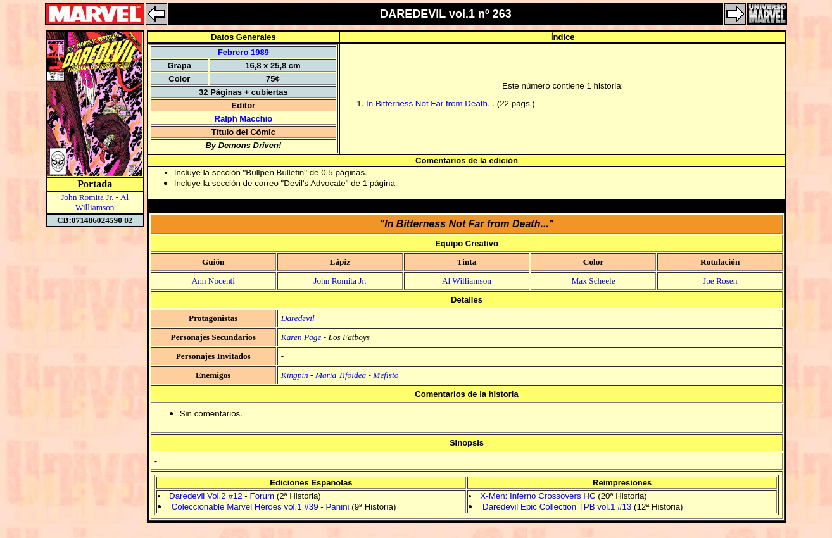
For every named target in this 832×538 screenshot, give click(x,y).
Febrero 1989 (243, 52)
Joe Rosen (720, 280)
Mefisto (385, 375)
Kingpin (294, 375)
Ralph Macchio (244, 118)
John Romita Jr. (87, 197)
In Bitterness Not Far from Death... (430, 103)
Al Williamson (102, 202)
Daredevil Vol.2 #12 (206, 496)
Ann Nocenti (213, 280)
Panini (337, 506)
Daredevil (298, 318)
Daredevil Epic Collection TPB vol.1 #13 (556, 506)
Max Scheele (593, 280)
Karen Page (301, 337)
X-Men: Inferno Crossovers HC (537, 496)
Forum (261, 496)
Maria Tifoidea (340, 375)
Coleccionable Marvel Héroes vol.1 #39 (245, 506)
